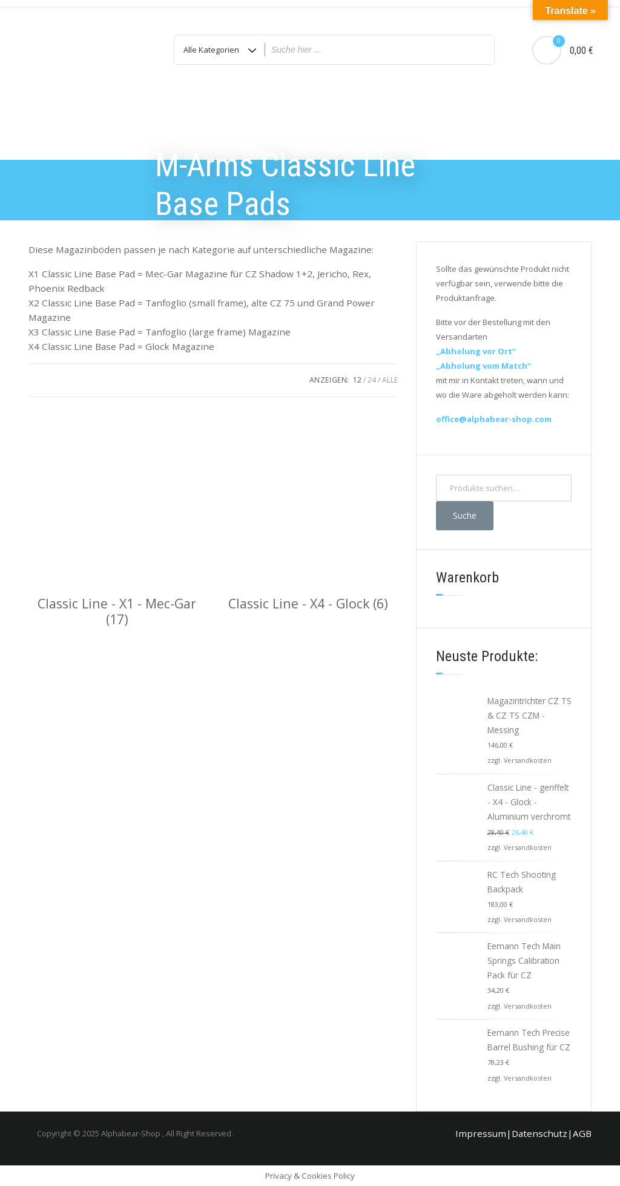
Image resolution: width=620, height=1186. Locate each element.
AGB (582, 1133)
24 (372, 380)
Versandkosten (528, 760)
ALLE (390, 380)
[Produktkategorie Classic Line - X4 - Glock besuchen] (308, 510)
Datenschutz (539, 1133)
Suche (465, 515)
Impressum (480, 1133)
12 (357, 380)
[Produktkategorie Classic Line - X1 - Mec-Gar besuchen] (117, 518)
